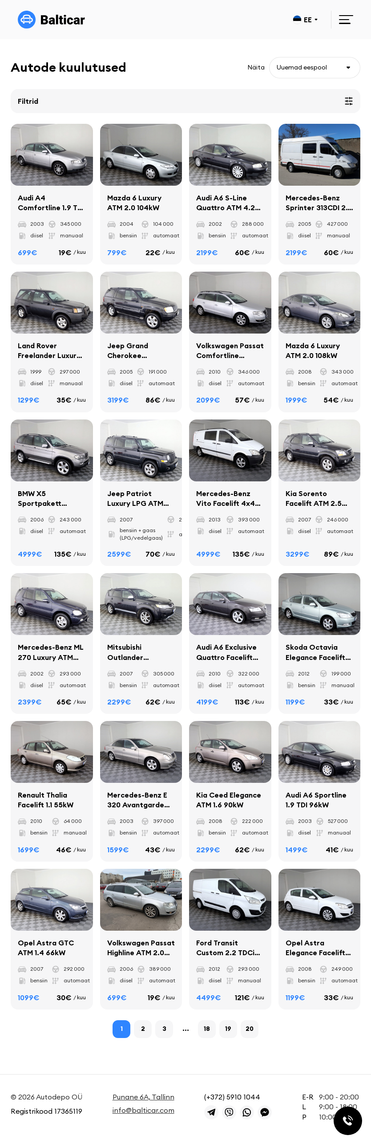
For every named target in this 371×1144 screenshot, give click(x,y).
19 (228, 1029)
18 (207, 1029)
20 (250, 1029)
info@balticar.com (143, 1110)
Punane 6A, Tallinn (143, 1096)
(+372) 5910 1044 (232, 1096)
